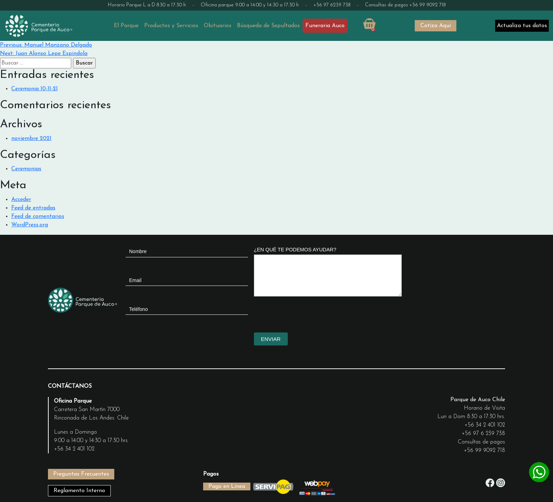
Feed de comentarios (37, 216)
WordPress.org (29, 225)
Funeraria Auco (325, 26)
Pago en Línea (226, 486)
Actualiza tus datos (522, 26)
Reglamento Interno (79, 491)
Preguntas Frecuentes (81, 474)
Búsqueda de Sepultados (268, 26)
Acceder (21, 199)
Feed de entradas (33, 208)
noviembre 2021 (31, 138)
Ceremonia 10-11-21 (34, 89)
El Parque (126, 26)
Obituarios (217, 26)
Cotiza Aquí (435, 26)
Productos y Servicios (171, 26)
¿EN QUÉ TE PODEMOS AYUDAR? (295, 249)
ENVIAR (271, 339)
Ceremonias (26, 169)
